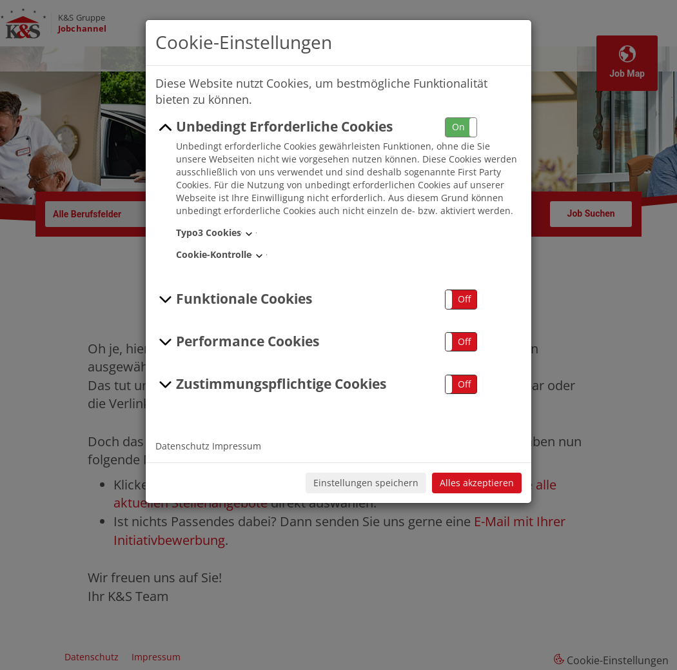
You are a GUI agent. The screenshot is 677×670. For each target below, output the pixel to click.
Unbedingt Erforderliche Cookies (274, 127)
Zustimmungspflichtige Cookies (270, 384)
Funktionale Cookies (233, 299)
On (458, 127)
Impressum (236, 446)
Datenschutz (182, 446)
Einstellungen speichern (365, 483)
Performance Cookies (237, 341)
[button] (461, 127)
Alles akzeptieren (477, 483)
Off (464, 299)
